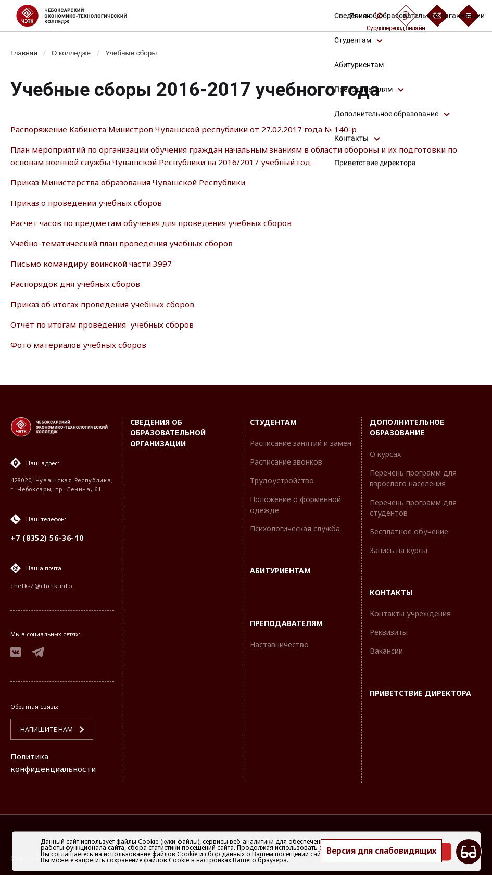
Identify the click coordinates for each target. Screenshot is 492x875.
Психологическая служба (295, 526)
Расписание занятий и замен (300, 440)
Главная (24, 52)
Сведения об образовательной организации (168, 430)
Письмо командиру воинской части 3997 (95, 263)
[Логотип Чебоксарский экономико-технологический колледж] (80, 16)
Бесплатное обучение (409, 529)
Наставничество (279, 641)
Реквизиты (389, 629)
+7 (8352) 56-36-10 (47, 535)
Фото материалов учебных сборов (81, 345)
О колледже (74, 52)
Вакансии (386, 648)
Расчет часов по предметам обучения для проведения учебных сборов (158, 223)
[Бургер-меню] (469, 16)
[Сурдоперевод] (406, 16)
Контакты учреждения (410, 611)
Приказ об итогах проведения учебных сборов (107, 304)
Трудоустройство (282, 477)
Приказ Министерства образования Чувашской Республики (134, 182)
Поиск (366, 15)
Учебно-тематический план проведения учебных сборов (129, 243)
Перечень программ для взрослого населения (413, 475)
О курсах (385, 451)
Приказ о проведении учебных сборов (90, 202)
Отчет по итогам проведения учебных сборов (107, 324)
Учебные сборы (136, 52)
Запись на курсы (398, 547)
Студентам (273, 419)
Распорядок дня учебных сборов (77, 284)
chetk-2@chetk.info (41, 584)
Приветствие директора (420, 690)
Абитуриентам (280, 568)
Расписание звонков (286, 459)
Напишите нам (42, 729)
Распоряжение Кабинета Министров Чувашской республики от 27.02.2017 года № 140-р (191, 129)
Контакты (391, 589)
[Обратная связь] (437, 16)
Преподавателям (286, 620)
